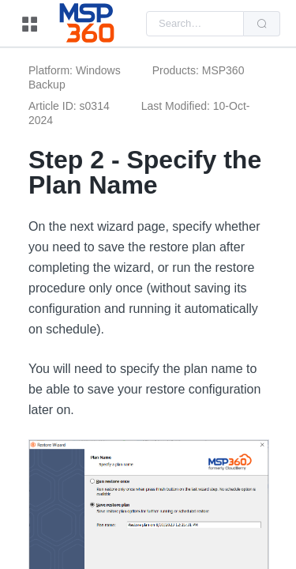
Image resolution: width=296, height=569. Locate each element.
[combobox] (195, 23)
